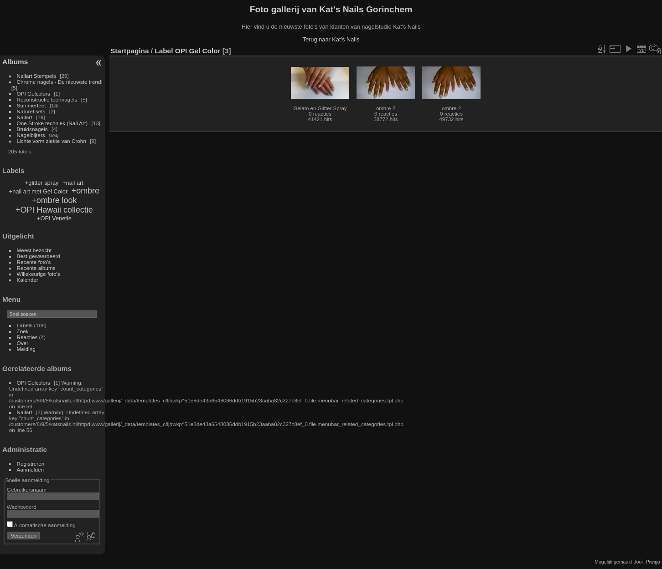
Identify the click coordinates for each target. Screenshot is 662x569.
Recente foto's (34, 262)
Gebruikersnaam (27, 490)
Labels (25, 325)
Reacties (27, 337)
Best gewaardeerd (39, 256)
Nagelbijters (31, 135)
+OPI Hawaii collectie (54, 209)
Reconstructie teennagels (47, 99)
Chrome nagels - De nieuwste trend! (60, 82)
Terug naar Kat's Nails (331, 39)
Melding (26, 349)
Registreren (31, 464)
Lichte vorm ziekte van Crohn (51, 141)
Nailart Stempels (36, 76)
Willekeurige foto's (38, 274)
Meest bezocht (34, 250)
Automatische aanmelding (41, 525)
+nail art (72, 182)
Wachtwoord (21, 507)
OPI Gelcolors (33, 94)
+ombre (85, 190)
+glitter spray (42, 182)
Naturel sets (31, 111)
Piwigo (653, 561)
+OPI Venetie (54, 218)
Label (164, 51)
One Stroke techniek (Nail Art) (52, 123)
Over (23, 343)
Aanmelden (30, 469)
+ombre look (54, 200)
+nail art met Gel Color (38, 191)
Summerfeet (31, 105)
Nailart (24, 117)
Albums (15, 62)
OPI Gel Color (198, 51)
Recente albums (36, 268)
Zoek (23, 331)
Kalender (27, 280)
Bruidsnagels (32, 129)
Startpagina (129, 51)
